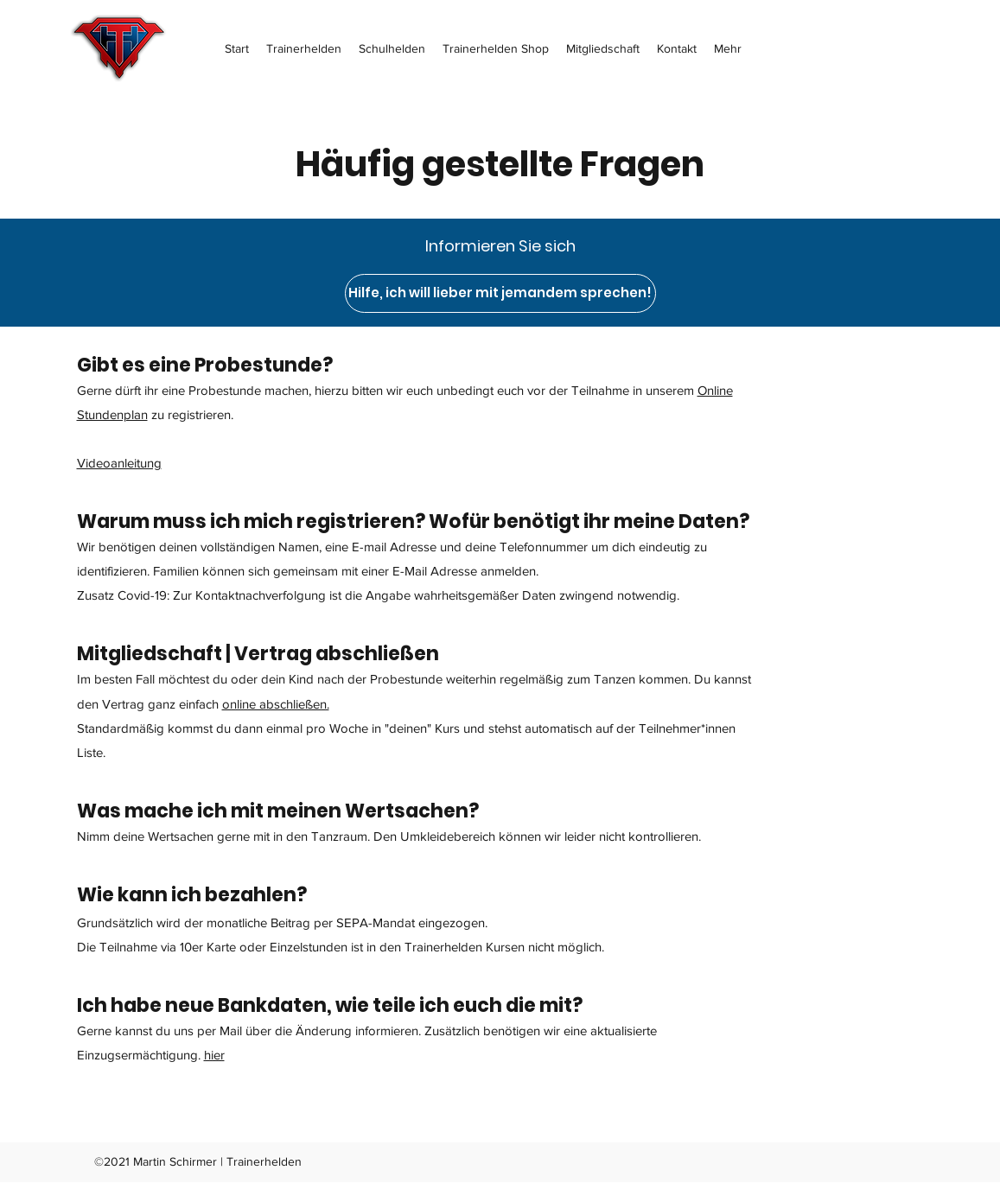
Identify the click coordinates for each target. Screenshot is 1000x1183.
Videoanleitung (119, 462)
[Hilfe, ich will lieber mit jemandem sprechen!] (500, 293)
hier (214, 1054)
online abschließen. (275, 703)
